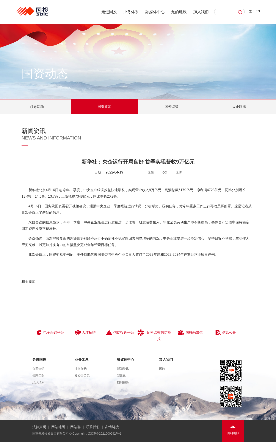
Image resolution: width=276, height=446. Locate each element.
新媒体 (121, 375)
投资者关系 (82, 375)
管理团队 (38, 375)
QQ (164, 172)
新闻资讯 (123, 368)
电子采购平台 (50, 332)
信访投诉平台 (120, 332)
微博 (179, 172)
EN (258, 11)
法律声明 (39, 427)
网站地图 (58, 427)
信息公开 (225, 332)
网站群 (75, 427)
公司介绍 (38, 368)
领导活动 (37, 106)
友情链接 (112, 427)
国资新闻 (104, 106)
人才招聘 (85, 332)
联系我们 (93, 427)
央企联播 (239, 106)
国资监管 (172, 106)
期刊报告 (123, 382)
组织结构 (38, 382)
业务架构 (81, 368)
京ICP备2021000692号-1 (105, 433)
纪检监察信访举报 (154, 335)
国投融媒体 (190, 332)
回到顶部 (233, 433)
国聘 (162, 368)
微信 (151, 172)
